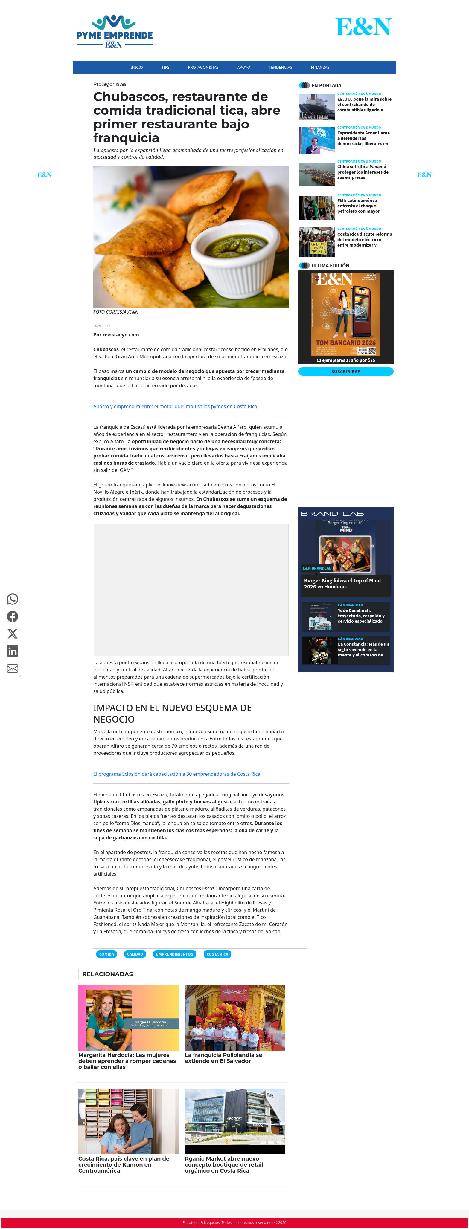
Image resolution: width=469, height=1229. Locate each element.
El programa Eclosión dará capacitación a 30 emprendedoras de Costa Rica (176, 774)
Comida (106, 954)
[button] (12, 599)
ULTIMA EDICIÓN (330, 265)
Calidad (135, 954)
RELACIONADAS (107, 974)
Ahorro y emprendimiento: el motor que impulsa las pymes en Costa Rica (175, 406)
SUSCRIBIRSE (345, 371)
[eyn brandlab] (332, 514)
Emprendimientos (174, 954)
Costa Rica (217, 954)
